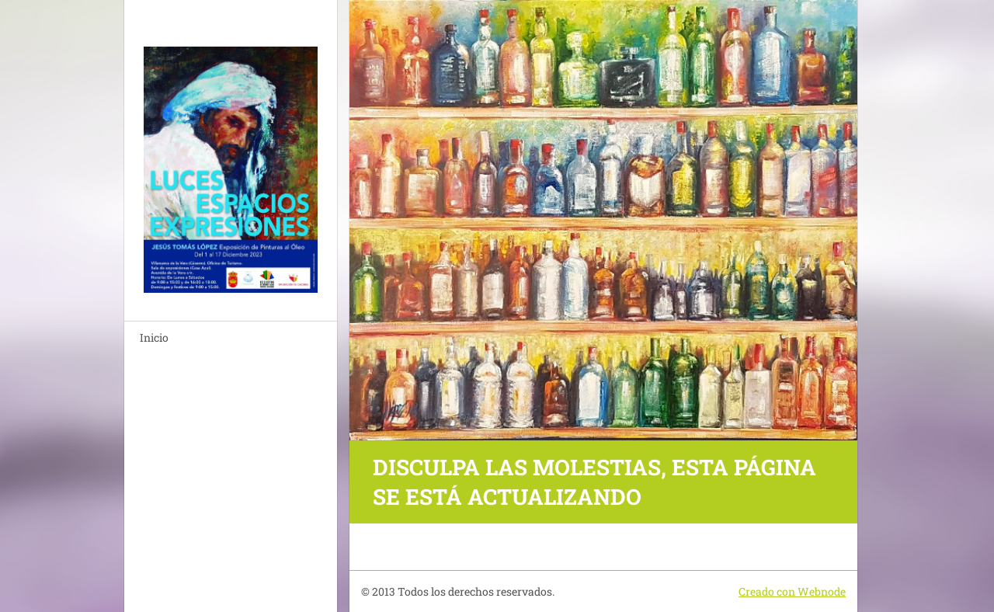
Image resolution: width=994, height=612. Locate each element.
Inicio (154, 337)
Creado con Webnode (792, 591)
